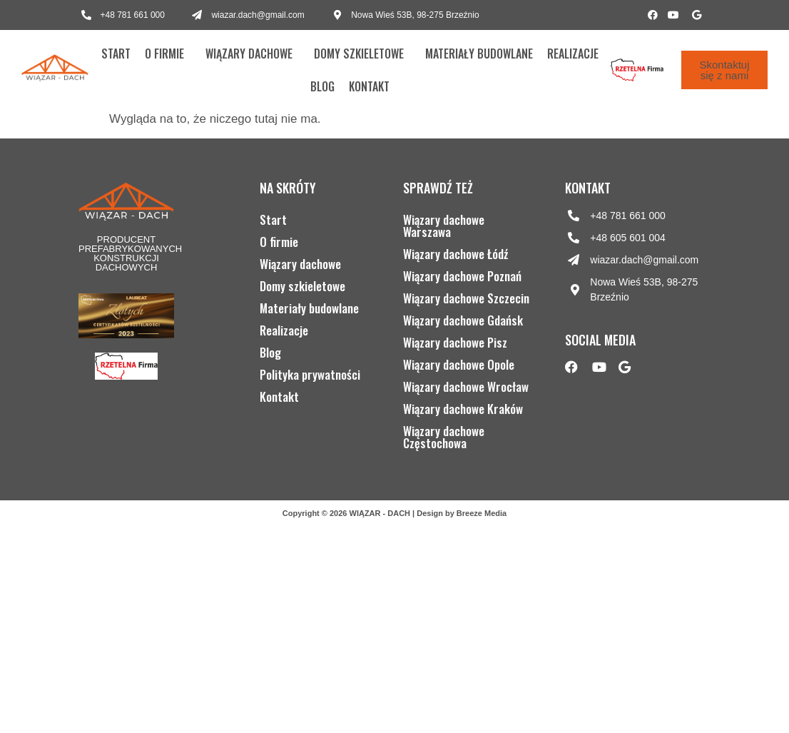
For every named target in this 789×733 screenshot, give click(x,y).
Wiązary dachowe (248, 53)
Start (116, 53)
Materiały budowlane (479, 53)
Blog (322, 86)
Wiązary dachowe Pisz (455, 342)
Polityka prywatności (310, 374)
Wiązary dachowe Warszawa (443, 226)
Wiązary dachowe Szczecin (466, 298)
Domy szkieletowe (359, 53)
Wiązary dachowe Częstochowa (443, 437)
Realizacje (573, 53)
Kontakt (369, 86)
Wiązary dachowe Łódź (455, 254)
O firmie (164, 53)
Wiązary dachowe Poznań (462, 276)
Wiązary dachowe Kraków (463, 409)
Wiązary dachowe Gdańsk (463, 320)
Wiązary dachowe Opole (458, 364)
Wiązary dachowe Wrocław (466, 386)
